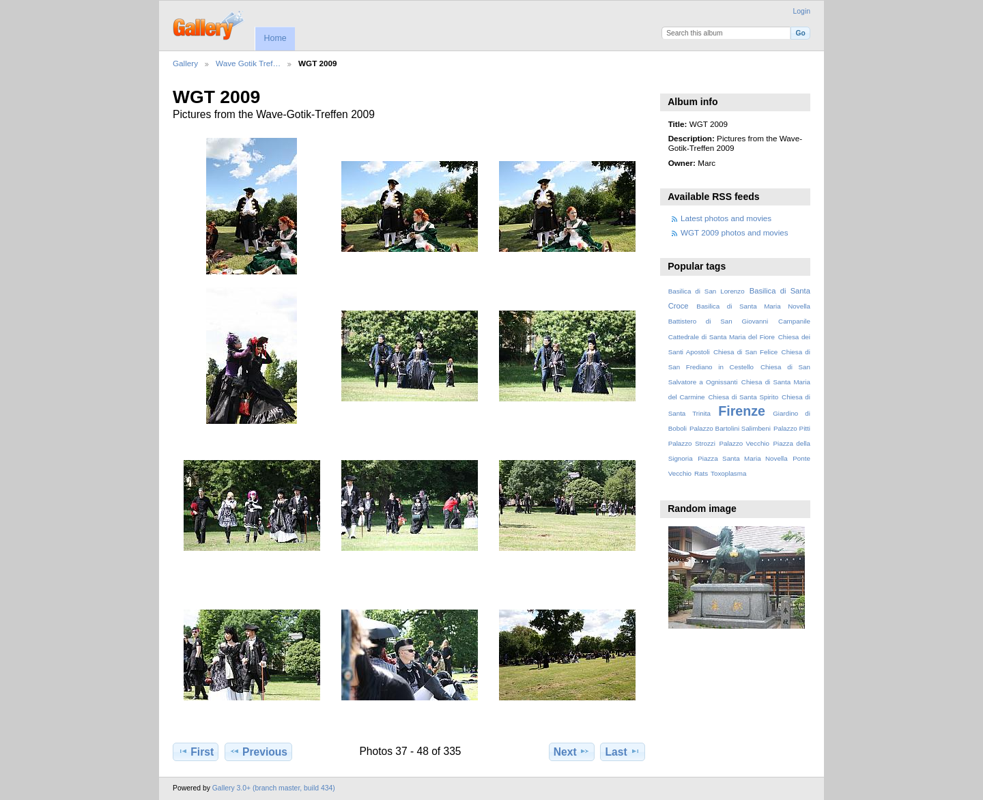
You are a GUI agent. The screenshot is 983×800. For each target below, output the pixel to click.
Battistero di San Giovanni (718, 321)
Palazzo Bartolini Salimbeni (730, 428)
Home (274, 38)
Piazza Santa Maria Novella (743, 458)
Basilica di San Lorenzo (706, 291)
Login (801, 11)
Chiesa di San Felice (745, 352)
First (195, 751)
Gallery (185, 63)
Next (572, 751)
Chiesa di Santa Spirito (743, 397)
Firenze (741, 410)
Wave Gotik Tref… (248, 63)
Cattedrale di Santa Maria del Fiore (721, 337)
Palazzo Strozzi (691, 443)
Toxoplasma (728, 473)
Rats (701, 473)
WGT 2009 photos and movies (734, 232)
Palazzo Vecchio (744, 443)
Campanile (794, 321)
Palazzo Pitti (791, 428)
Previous (258, 751)
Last (623, 751)
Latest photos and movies (726, 218)
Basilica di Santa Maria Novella (753, 306)
